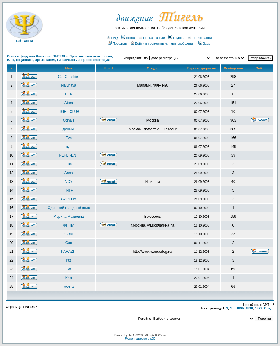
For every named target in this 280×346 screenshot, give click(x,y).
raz (68, 260)
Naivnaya (68, 85)
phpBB (131, 335)
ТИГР (68, 190)
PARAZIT (68, 251)
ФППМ (68, 225)
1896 (249, 308)
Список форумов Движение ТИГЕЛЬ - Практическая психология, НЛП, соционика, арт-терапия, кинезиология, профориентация (60, 58)
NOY (69, 181)
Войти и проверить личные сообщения (163, 43)
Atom (68, 103)
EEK (68, 94)
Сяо (68, 243)
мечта (69, 286)
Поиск (128, 38)
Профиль (117, 43)
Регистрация (200, 38)
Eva (68, 138)
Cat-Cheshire (68, 77)
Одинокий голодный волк (69, 208)
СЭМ (68, 234)
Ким (68, 278)
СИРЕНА (68, 199)
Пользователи (152, 38)
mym (69, 146)
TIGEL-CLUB (68, 112)
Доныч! (69, 129)
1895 (240, 308)
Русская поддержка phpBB (140, 338)
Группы (176, 38)
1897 (258, 308)
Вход (204, 43)
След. (268, 308)
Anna (68, 173)
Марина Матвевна (68, 216)
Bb (68, 269)
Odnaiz (68, 120)
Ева (68, 164)
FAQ (112, 38)
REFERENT (68, 155)
